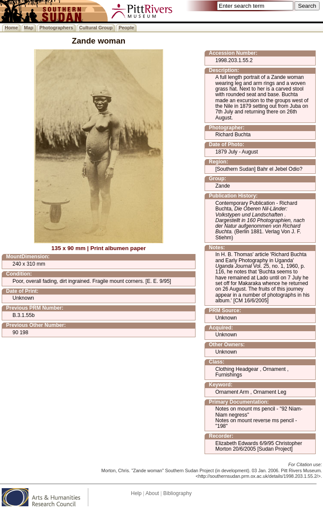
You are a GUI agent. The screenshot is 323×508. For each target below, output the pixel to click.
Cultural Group (96, 27)
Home (11, 27)
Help (136, 493)
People (126, 27)
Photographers (56, 27)
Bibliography (177, 493)
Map (29, 27)
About (152, 493)
